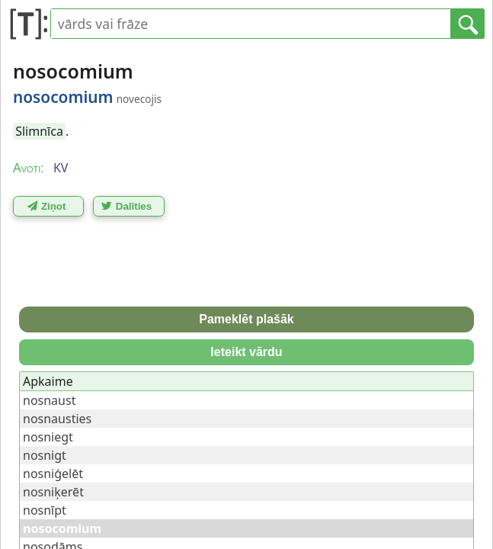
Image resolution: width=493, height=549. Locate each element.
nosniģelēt (53, 473)
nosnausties (57, 418)
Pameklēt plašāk (246, 319)
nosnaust (49, 400)
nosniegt (48, 437)
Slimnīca (39, 131)
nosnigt (44, 455)
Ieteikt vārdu (246, 351)
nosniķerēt (53, 491)
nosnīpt (44, 510)
